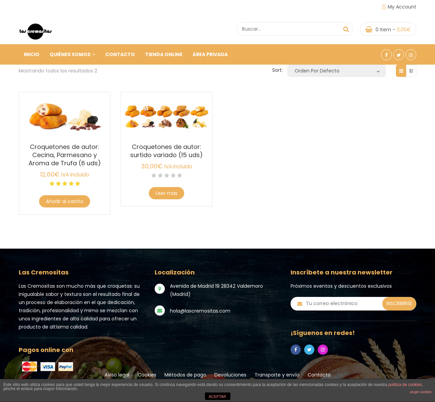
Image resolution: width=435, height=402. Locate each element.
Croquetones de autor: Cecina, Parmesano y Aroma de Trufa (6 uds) (65, 155)
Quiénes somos (72, 54)
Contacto (120, 54)
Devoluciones (230, 374)
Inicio (31, 54)
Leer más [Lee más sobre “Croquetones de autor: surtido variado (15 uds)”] (166, 193)
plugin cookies (421, 392)
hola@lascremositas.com (200, 310)
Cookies (147, 374)
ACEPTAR (217, 397)
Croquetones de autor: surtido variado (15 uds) (166, 151)
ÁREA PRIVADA (210, 54)
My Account (402, 6)
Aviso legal (117, 374)
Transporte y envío (277, 374)
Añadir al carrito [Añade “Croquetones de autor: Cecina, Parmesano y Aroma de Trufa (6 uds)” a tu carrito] (64, 201)
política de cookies (405, 384)
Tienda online (163, 54)
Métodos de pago (185, 374)
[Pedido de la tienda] (336, 71)
